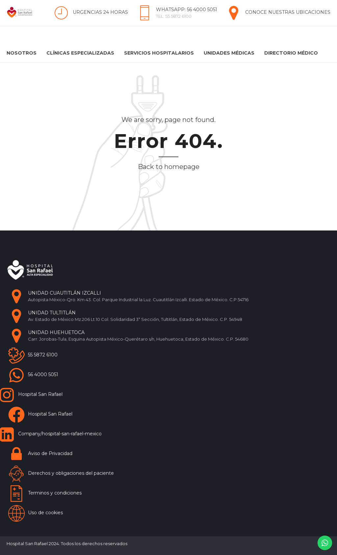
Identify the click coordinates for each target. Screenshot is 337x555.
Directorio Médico (291, 53)
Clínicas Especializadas (80, 53)
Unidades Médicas (229, 53)
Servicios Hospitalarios (159, 53)
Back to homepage (168, 167)
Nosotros (22, 53)
